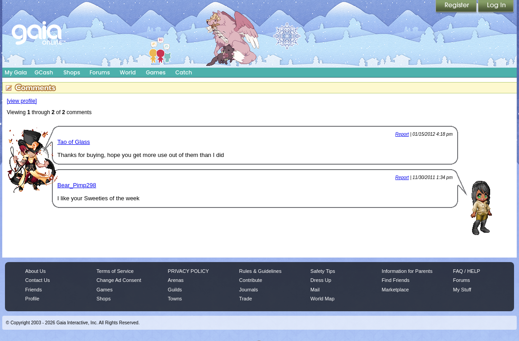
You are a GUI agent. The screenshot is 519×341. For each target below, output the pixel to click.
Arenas (176, 280)
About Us (35, 271)
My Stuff (462, 289)
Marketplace (395, 289)
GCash (44, 72)
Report (402, 134)
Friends (33, 289)
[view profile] (22, 101)
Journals (248, 289)
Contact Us (37, 280)
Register (457, 7)
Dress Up (320, 280)
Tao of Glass (73, 141)
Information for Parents (407, 271)
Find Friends (395, 280)
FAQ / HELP (466, 271)
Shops (71, 72)
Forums (99, 72)
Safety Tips (322, 271)
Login (496, 7)
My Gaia (16, 72)
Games (156, 72)
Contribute (250, 280)
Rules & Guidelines (260, 271)
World (128, 72)
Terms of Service (115, 271)
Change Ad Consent (119, 280)
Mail (315, 289)
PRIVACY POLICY (188, 271)
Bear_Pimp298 (76, 185)
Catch (184, 72)
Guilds (175, 289)
